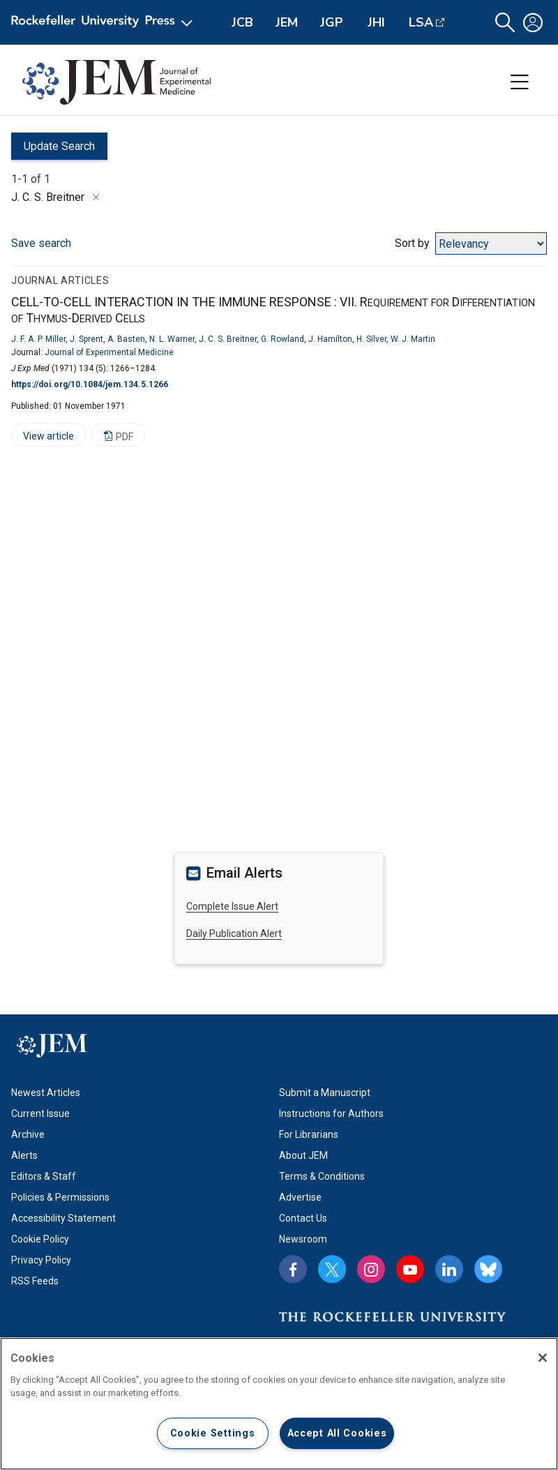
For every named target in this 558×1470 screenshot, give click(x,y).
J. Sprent (86, 339)
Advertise (300, 1197)
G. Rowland (282, 339)
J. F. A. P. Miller (38, 339)
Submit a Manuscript (324, 1092)
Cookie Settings (212, 1433)
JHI (376, 22)
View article (42, 438)
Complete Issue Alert (232, 906)
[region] (279, 1403)
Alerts (24, 1155)
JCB (242, 22)
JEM (287, 22)
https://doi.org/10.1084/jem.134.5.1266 (89, 384)
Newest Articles (45, 1092)
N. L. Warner (172, 339)
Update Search (53, 150)
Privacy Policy (41, 1260)
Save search (41, 243)
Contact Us (303, 1218)
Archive (28, 1134)
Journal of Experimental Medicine (109, 352)
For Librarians (308, 1134)
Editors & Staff (43, 1176)
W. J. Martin (413, 339)
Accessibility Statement (63, 1218)
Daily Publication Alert (234, 933)
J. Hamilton (330, 339)
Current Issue (40, 1113)
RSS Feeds (35, 1281)
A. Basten (126, 339)
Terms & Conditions (322, 1176)
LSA (421, 22)
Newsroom (303, 1239)
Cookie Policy (40, 1239)
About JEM (303, 1155)
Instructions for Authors (331, 1113)
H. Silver (371, 339)
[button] (505, 23)
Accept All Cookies (337, 1433)
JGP (331, 22)
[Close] (542, 1357)
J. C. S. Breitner (228, 339)
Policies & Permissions (60, 1197)
